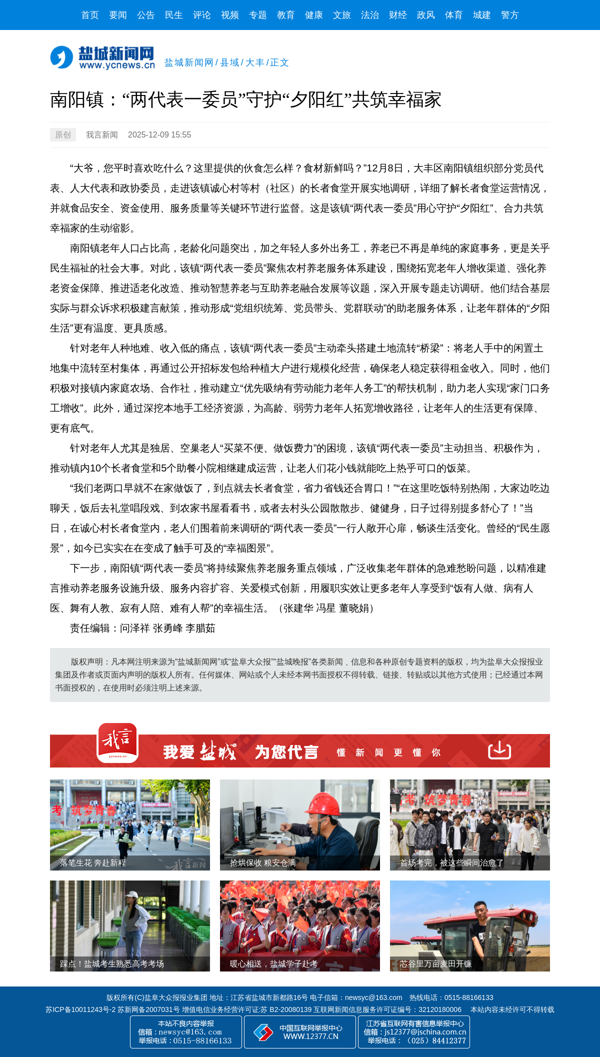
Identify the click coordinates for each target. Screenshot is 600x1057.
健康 (314, 15)
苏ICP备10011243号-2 (81, 1010)
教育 (286, 15)
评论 (202, 15)
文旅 (342, 15)
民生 (174, 15)
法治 (370, 15)
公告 (146, 15)
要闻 (118, 15)
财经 (398, 15)
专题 (258, 15)
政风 (426, 15)
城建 (482, 15)
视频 (230, 15)
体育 (454, 15)
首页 (90, 15)
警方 (510, 15)
